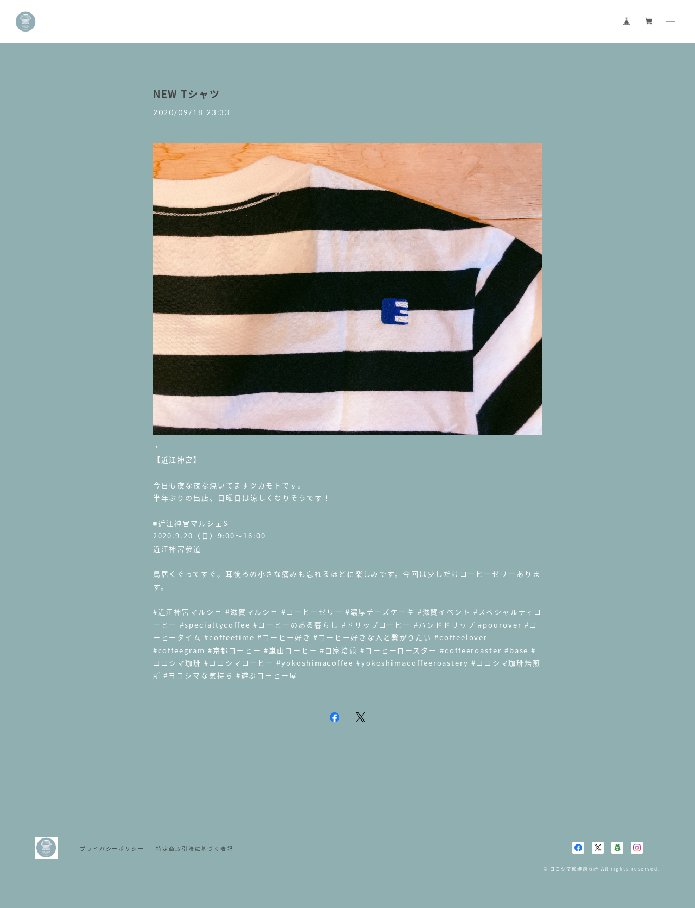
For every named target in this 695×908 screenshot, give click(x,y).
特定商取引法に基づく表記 (194, 848)
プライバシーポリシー (112, 848)
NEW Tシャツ (186, 93)
